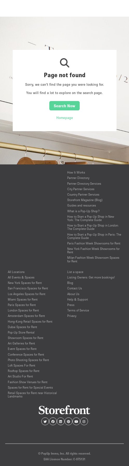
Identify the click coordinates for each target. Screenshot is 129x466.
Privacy (71, 315)
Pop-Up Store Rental (21, 332)
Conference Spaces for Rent (26, 354)
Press (70, 305)
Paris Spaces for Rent (22, 305)
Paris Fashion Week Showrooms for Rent (93, 243)
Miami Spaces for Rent (23, 299)
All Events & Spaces (21, 277)
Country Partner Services (83, 194)
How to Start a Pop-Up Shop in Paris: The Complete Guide (94, 236)
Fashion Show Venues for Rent (27, 382)
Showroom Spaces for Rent (25, 337)
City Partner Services (80, 189)
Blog (70, 282)
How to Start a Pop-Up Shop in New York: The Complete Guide (90, 218)
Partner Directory (78, 177)
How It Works (76, 172)
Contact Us (74, 288)
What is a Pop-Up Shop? (83, 211)
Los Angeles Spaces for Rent (26, 294)
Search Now (64, 105)
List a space (75, 272)
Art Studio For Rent (20, 376)
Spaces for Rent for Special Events (30, 387)
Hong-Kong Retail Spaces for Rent (30, 321)
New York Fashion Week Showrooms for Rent (93, 250)
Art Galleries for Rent (21, 343)
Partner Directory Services (84, 183)
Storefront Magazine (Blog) (85, 200)
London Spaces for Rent (23, 310)
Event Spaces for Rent (22, 348)
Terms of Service (78, 310)
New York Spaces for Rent (25, 282)
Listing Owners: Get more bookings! (91, 277)
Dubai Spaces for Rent (22, 327)
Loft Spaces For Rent (21, 365)
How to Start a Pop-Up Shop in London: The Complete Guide (93, 227)
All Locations (16, 272)
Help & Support (77, 299)
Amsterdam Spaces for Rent (26, 315)
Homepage (64, 118)
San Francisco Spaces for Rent (28, 288)
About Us (73, 294)
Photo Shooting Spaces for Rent (28, 360)
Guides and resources (81, 205)
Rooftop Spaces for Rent (23, 370)
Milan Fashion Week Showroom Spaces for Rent (93, 259)
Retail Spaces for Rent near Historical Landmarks (32, 394)
